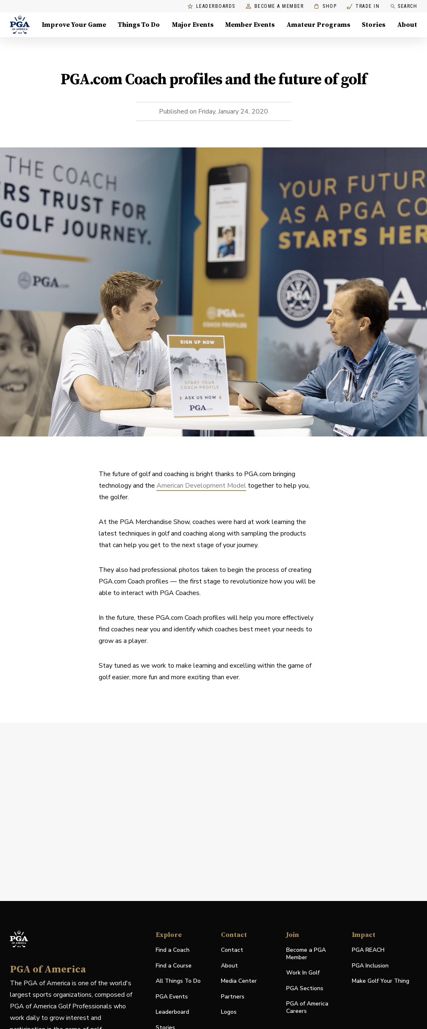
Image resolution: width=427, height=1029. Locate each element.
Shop (325, 6)
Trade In (363, 6)
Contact (232, 950)
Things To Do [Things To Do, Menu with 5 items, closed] (139, 25)
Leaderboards (211, 6)
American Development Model (201, 485)
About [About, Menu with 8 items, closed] (407, 25)
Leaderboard (172, 1012)
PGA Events (172, 997)
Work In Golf (303, 973)
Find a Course (174, 966)
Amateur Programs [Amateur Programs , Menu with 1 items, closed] (318, 25)
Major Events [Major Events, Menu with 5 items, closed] (193, 25)
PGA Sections (304, 988)
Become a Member (275, 6)
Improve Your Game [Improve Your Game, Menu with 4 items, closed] (74, 25)
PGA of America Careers (307, 1007)
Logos (229, 1012)
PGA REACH (368, 950)
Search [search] (403, 6)
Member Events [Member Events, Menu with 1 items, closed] (250, 25)
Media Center (239, 981)
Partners (232, 997)
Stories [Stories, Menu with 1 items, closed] (373, 25)
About (229, 966)
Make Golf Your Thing (380, 981)
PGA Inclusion (370, 966)
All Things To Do (178, 981)
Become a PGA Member (306, 953)
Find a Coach (173, 950)
